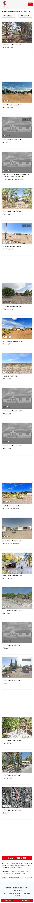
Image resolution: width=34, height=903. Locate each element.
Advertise (8, 887)
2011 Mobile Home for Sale (12, 246)
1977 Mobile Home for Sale (12, 105)
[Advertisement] (17, 837)
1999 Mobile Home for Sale (12, 140)
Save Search (8, 900)
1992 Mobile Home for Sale (12, 45)
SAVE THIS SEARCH (17, 858)
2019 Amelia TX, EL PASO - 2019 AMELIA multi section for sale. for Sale (17, 175)
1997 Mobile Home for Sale (12, 680)
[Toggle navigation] (30, 4)
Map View (25, 900)
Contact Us (15, 887)
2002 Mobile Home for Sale (12, 575)
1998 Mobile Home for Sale (12, 446)
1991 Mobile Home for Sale (12, 740)
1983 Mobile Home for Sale (12, 645)
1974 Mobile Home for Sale (12, 775)
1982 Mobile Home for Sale (12, 610)
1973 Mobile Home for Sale (12, 211)
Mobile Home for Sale (10, 376)
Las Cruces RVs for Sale (18, 873)
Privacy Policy (24, 887)
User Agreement (17, 890)
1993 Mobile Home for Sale (12, 411)
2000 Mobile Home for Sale (12, 341)
